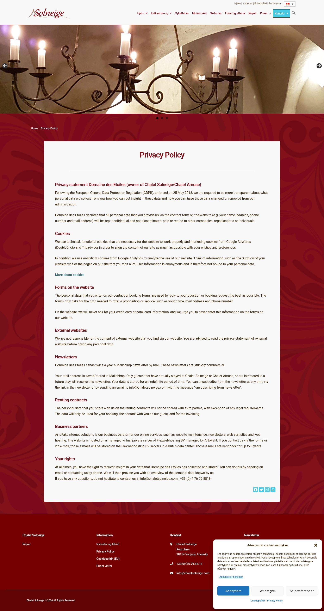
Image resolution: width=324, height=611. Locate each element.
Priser (264, 13)
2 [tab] (162, 118)
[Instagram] (267, 489)
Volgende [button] (319, 66)
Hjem (237, 3)
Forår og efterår (235, 13)
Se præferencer (302, 591)
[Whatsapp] (272, 489)
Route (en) (275, 3)
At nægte (267, 591)
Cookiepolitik (257, 600)
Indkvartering (159, 13)
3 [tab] (167, 118)
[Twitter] (261, 489)
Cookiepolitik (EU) (108, 558)
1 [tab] (157, 118)
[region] (162, 67)
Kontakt (280, 13)
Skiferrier (216, 13)
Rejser (253, 13)
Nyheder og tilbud (107, 544)
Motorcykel (199, 13)
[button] (316, 545)
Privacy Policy (275, 600)
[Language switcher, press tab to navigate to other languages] (289, 4)
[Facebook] (255, 489)
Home (34, 128)
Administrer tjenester (231, 576)
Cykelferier (182, 13)
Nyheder (248, 3)
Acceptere (233, 591)
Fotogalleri (260, 3)
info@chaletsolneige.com (193, 573)
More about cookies (69, 275)
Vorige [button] (5, 66)
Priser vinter (104, 566)
